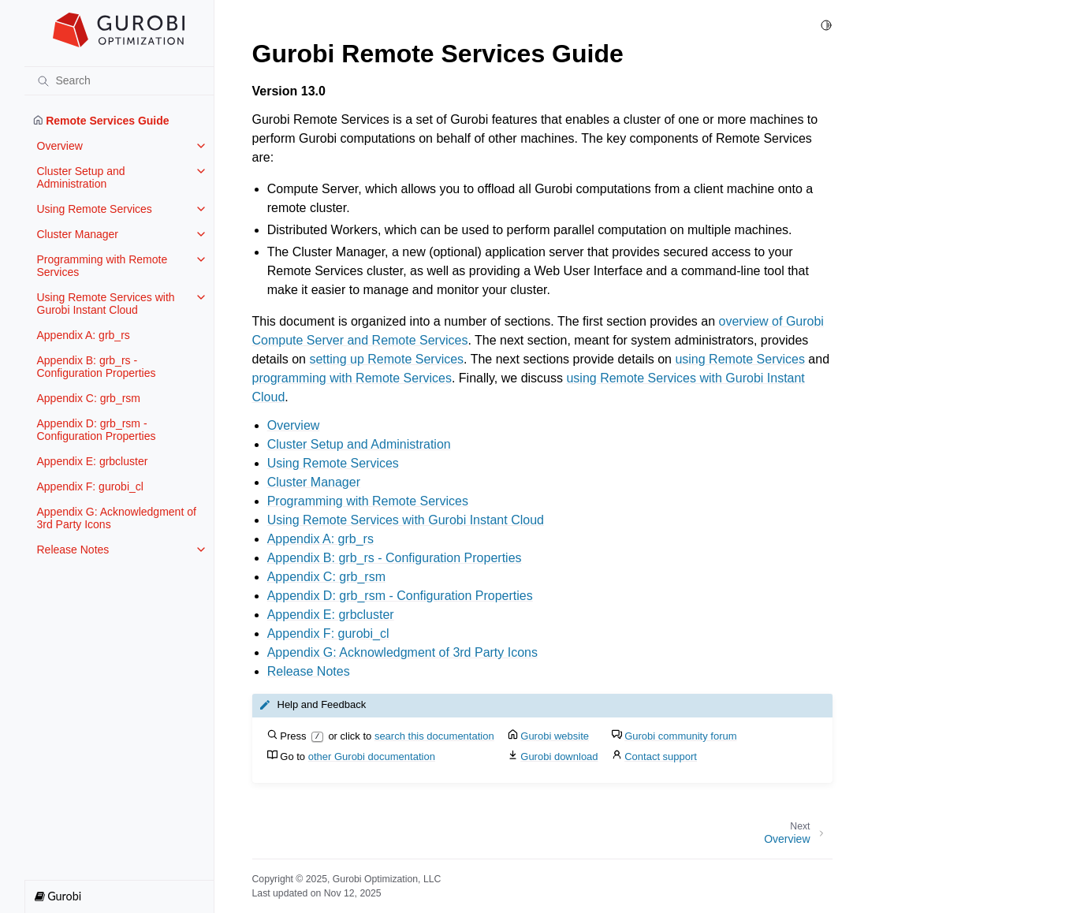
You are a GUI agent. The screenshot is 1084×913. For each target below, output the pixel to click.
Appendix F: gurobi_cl (90, 486)
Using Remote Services (94, 209)
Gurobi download (559, 756)
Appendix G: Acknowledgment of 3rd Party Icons (116, 518)
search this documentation (434, 736)
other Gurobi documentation (371, 756)
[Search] (119, 80)
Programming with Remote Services (102, 265)
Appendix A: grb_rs (83, 335)
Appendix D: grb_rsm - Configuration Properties (96, 429)
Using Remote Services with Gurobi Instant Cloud (106, 303)
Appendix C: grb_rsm (89, 398)
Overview (60, 146)
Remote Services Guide (101, 120)
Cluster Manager (78, 234)
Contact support (660, 756)
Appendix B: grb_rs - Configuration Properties (96, 366)
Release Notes (73, 549)
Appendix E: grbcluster (92, 461)
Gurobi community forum (680, 736)
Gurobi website (554, 736)
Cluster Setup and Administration (81, 177)
